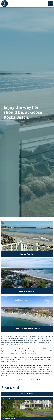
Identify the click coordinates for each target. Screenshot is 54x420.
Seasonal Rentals (27, 291)
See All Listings (27, 394)
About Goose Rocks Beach (27, 328)
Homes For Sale (27, 254)
